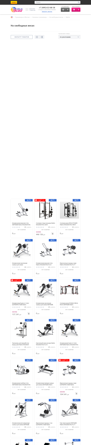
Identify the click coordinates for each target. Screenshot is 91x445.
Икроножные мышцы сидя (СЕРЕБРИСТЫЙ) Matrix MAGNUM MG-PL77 (68, 229)
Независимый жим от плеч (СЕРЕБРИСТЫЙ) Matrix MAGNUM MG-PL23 (20, 149)
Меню (14, 2)
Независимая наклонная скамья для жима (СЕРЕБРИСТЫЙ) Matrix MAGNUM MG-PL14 (19, 109)
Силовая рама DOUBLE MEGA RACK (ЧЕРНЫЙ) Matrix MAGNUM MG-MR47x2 (69, 149)
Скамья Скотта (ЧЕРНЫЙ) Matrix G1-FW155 (43, 308)
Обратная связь (68, 417)
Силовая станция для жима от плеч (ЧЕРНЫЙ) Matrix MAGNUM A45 (45, 349)
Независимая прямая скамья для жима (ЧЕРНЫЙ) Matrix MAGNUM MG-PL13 (45, 229)
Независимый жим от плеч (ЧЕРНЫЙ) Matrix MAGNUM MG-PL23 (69, 189)
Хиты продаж (32, 396)
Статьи (12, 396)
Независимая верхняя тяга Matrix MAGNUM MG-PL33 (44, 109)
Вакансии (30, 399)
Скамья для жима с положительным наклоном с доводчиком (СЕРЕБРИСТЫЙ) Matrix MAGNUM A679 (21, 309)
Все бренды (49, 396)
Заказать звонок (47, 11)
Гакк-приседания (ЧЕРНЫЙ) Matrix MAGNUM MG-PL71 (68, 268)
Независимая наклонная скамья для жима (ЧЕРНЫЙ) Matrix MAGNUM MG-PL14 (44, 149)
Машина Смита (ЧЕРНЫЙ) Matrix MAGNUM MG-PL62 (67, 308)
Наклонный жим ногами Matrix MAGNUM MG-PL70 (45, 189)
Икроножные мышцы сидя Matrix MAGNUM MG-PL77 (68, 109)
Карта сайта (49, 399)
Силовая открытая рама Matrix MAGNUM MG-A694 (45, 69)
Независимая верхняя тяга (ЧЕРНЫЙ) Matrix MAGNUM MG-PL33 (21, 69)
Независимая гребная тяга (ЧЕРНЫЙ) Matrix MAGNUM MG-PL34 (21, 229)
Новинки (13, 399)
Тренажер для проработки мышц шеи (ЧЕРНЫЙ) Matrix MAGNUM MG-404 (68, 349)
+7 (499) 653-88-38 (47, 7)
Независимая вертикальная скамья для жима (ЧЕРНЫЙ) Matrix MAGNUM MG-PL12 (21, 349)
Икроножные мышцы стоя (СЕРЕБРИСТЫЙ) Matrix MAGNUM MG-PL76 (44, 269)
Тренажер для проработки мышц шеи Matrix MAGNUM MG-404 (20, 189)
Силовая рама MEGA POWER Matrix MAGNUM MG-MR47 (68, 69)
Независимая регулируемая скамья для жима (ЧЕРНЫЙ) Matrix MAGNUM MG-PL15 (21, 269)
